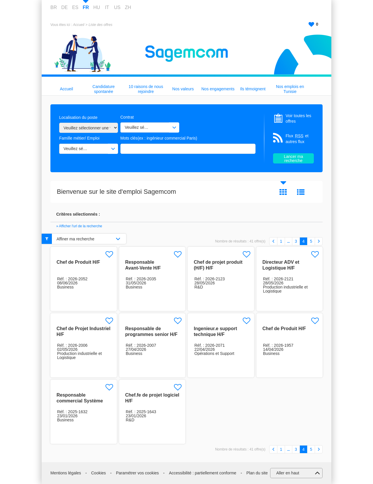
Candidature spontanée (103, 89)
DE (64, 7)
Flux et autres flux (297, 138)
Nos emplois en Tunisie (290, 89)
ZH (128, 7)
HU (96, 7)
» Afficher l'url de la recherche (79, 226)
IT (107, 7)
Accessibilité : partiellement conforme (202, 473)
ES (75, 7)
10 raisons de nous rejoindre (146, 89)
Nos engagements (218, 89)
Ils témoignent (252, 89)
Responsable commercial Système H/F (80, 401)
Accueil (78, 25)
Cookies (98, 473)
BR (53, 7)
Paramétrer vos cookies (137, 473)
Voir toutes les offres (298, 118)
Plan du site (257, 473)
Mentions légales (65, 473)
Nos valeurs (183, 89)
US (117, 7)
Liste (300, 192)
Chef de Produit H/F (78, 262)
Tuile (283, 192)
